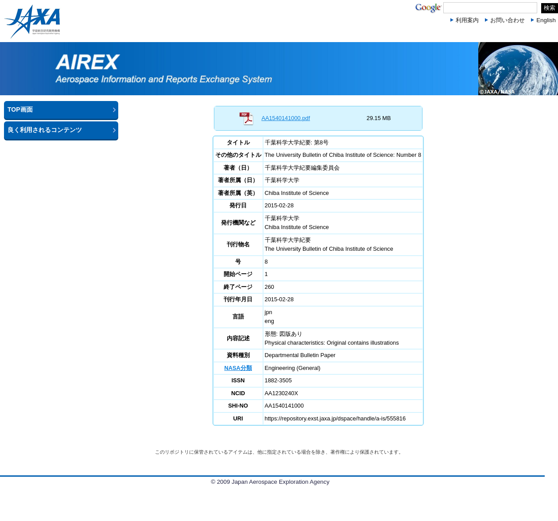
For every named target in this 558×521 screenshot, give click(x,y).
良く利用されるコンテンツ (45, 129)
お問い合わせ (507, 20)
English (546, 20)
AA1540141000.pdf (285, 118)
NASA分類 (238, 368)
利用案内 (467, 20)
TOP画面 (20, 109)
